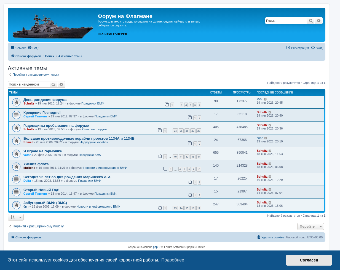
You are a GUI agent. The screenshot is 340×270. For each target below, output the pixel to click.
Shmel (28, 142)
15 (187, 208)
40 (175, 156)
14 (181, 208)
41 (181, 156)
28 (198, 131)
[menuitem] (33, 48)
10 (198, 169)
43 (192, 156)
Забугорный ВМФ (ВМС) (45, 203)
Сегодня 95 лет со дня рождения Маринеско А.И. (67, 177)
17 (198, 208)
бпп (25, 206)
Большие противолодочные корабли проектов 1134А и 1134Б (79, 138)
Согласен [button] (309, 260)
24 (175, 131)
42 (187, 156)
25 (181, 131)
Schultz (28, 103)
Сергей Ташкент (35, 116)
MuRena (29, 167)
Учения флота (36, 164)
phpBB (157, 247)
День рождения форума (44, 100)
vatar (27, 154)
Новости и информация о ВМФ (105, 167)
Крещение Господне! (42, 113)
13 (175, 208)
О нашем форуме (94, 129)
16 (192, 208)
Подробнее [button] (172, 260)
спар (260, 138)
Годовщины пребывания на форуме (56, 125)
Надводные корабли (94, 142)
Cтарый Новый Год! (41, 190)
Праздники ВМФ (92, 103)
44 (198, 156)
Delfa (27, 180)
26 (187, 131)
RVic (260, 99)
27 (192, 131)
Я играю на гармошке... (44, 151)
